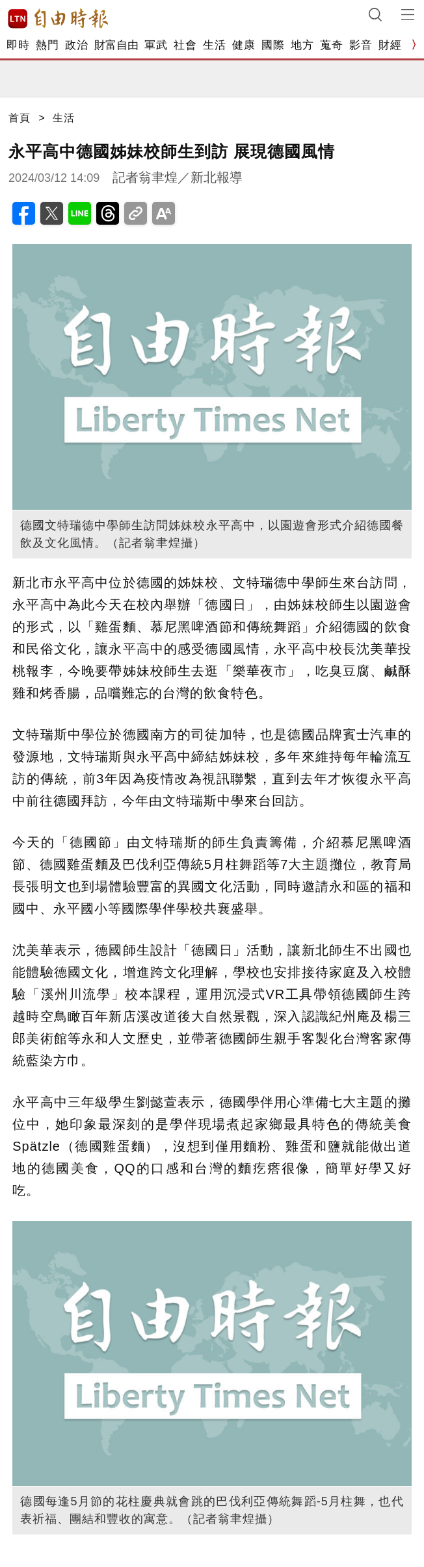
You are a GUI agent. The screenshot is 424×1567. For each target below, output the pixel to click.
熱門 (47, 45)
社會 (185, 45)
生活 (214, 45)
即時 (18, 45)
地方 (302, 45)
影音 (360, 45)
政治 (76, 45)
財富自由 (116, 45)
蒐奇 (331, 45)
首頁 (19, 117)
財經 (389, 45)
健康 (243, 45)
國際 (272, 45)
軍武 (155, 45)
